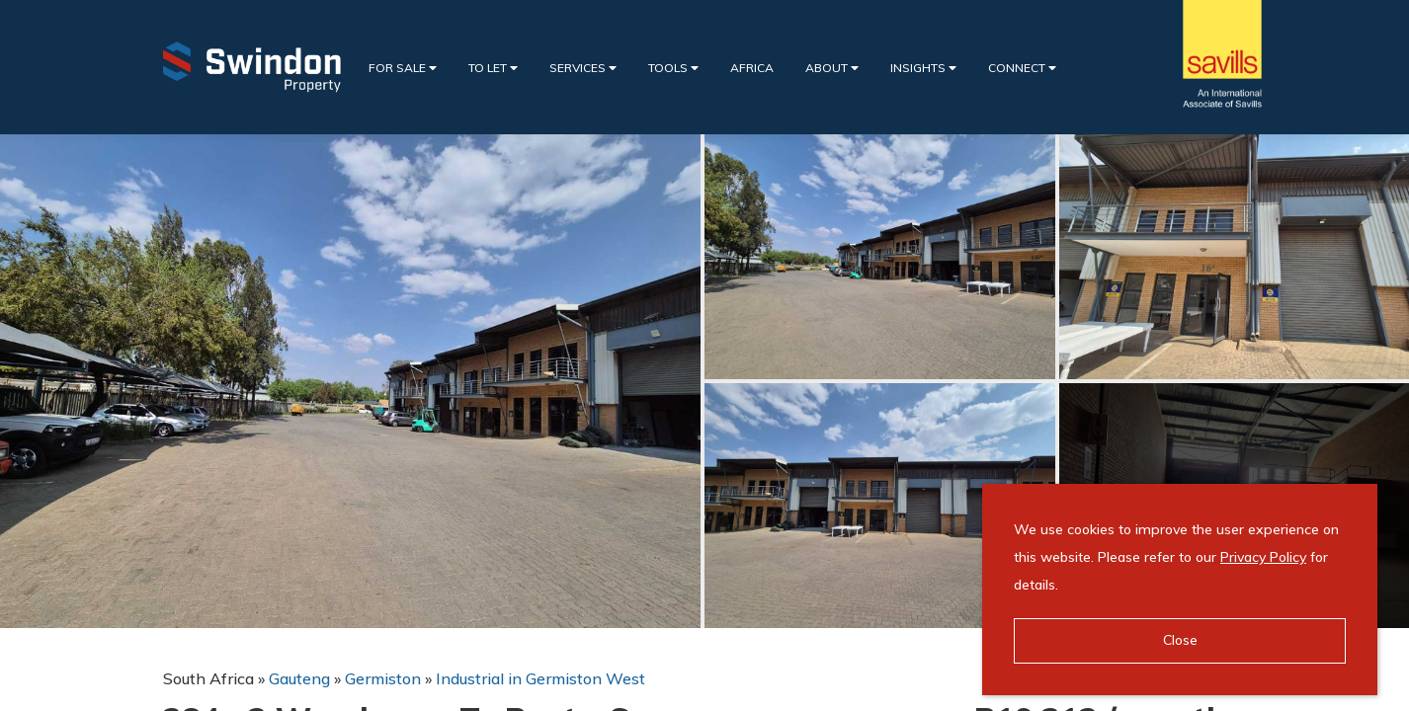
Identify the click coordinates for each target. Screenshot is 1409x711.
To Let (493, 67)
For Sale (403, 67)
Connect (1022, 67)
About (832, 67)
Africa (752, 67)
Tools (673, 67)
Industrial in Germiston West (540, 678)
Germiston (383, 678)
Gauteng (299, 678)
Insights (923, 67)
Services (583, 67)
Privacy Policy (1263, 557)
